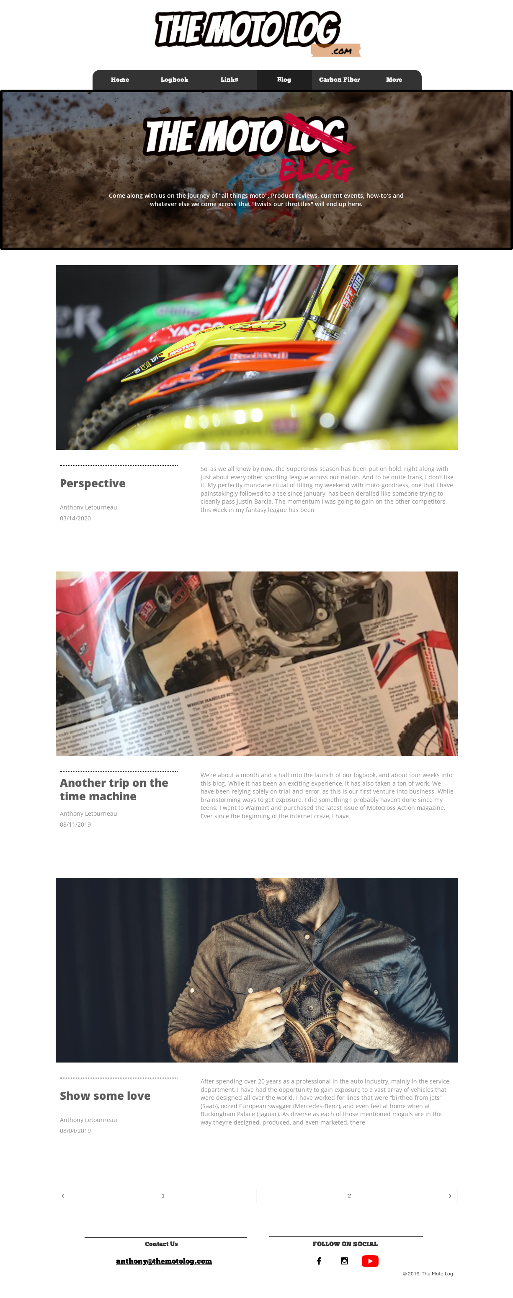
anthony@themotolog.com (164, 1261)
